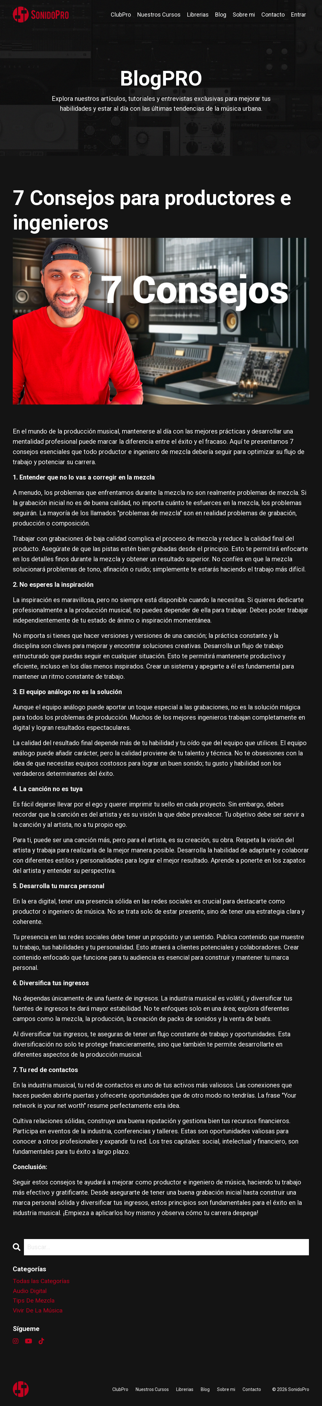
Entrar (298, 14)
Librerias (197, 14)
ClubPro (120, 14)
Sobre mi (243, 14)
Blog (220, 14)
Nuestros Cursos (158, 14)
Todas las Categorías (42, 1282)
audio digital (31, 1292)
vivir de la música (39, 1312)
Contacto (273, 14)
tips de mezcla (35, 1302)
